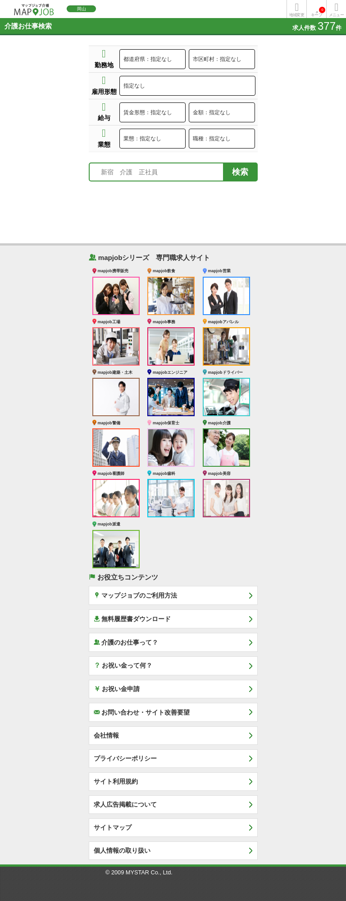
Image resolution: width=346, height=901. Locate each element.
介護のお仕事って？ (126, 642)
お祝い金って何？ (123, 665)
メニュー (336, 15)
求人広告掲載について (125, 804)
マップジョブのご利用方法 (136, 595)
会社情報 (106, 735)
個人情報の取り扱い (122, 850)
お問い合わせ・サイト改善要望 (142, 712)
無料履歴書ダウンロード (132, 618)
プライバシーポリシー (125, 758)
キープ (318, 12)
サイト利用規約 (116, 781)
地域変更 (296, 15)
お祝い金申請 (117, 688)
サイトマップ (113, 827)
